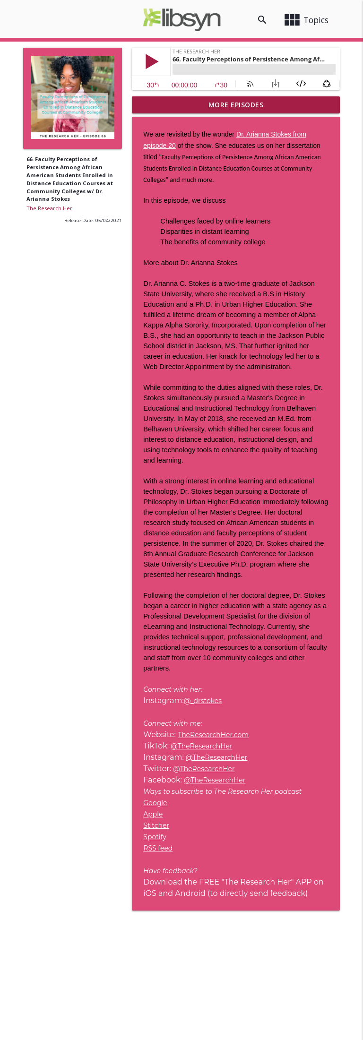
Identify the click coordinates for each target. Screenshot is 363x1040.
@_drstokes (203, 700)
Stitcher (156, 825)
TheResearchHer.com (213, 735)
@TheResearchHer (201, 746)
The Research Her (49, 208)
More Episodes (236, 104)
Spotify (154, 837)
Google (155, 803)
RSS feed (158, 848)
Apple (153, 814)
